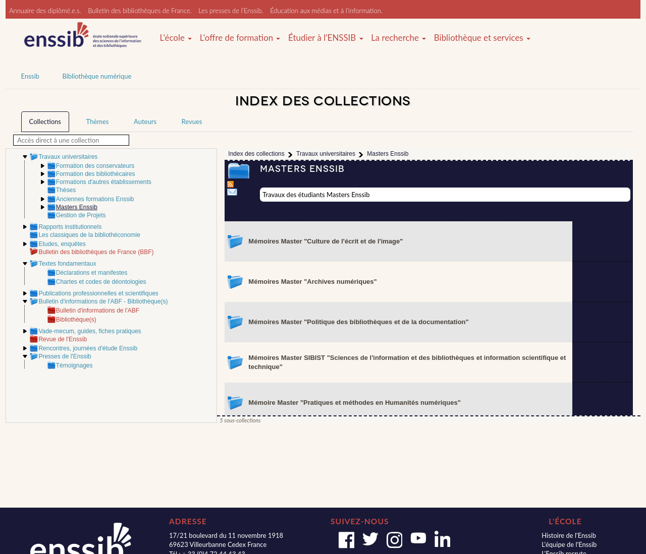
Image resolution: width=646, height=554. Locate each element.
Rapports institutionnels (69, 226)
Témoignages (74, 365)
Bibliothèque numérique (96, 76)
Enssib (30, 76)
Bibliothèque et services (482, 38)
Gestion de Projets (81, 215)
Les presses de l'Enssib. (230, 11)
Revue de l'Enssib (62, 339)
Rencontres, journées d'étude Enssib (87, 348)
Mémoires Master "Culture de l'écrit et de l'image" (325, 241)
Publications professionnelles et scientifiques (98, 293)
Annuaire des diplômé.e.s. (45, 11)
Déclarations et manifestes (91, 272)
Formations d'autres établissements (103, 182)
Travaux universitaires (67, 156)
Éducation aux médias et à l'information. (326, 11)
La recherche (398, 38)
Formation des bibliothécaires (95, 173)
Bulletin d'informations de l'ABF (97, 310)
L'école (175, 38)
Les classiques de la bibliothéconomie (89, 234)
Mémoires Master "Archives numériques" (312, 281)
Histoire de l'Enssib (569, 535)
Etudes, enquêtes (61, 244)
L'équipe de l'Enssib (569, 544)
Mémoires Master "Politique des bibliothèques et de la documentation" (358, 322)
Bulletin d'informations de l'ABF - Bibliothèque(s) (103, 301)
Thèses (66, 190)
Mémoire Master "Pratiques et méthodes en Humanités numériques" (354, 402)
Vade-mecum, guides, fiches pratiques (89, 331)
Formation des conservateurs (95, 165)
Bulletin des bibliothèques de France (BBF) (95, 252)
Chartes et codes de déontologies (101, 281)
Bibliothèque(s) (76, 319)
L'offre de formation (240, 38)
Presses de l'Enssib (64, 356)
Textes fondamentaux (67, 263)
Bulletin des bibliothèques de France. (140, 11)
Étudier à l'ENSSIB (325, 38)
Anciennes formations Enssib (95, 199)
